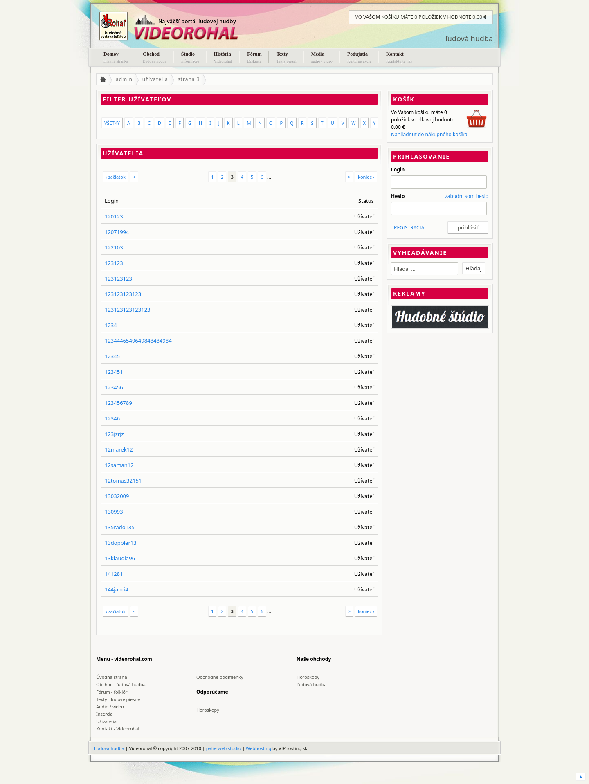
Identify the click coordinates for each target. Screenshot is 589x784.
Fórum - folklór (111, 692)
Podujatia (359, 58)
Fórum (254, 58)
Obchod (154, 58)
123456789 (118, 403)
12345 (112, 356)
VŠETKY (112, 123)
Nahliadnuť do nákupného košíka (429, 134)
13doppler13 (121, 542)
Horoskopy (308, 677)
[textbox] (424, 268)
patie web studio (223, 748)
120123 (114, 216)
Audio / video (110, 706)
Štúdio (190, 58)
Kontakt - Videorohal (117, 729)
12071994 (117, 232)
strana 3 (189, 79)
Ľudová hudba (312, 684)
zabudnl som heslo (466, 196)
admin (124, 79)
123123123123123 (128, 309)
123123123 (118, 278)
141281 (114, 573)
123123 (114, 263)
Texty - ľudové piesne (118, 699)
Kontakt (399, 58)
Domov (115, 58)
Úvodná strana (111, 677)
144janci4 (116, 589)
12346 (112, 418)
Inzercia (104, 714)
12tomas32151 (123, 480)
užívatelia (155, 79)
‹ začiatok (115, 177)
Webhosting (258, 748)
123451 (114, 371)
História (223, 58)
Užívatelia (106, 721)
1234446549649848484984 (138, 340)
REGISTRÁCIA (409, 227)
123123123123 (123, 294)
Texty (287, 58)
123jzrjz (114, 434)
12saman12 (119, 465)
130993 (114, 511)
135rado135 (120, 527)
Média (322, 58)
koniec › (366, 177)
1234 (111, 325)
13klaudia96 (120, 558)
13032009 (117, 496)
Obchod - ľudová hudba (121, 684)
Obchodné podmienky (219, 677)
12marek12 (119, 449)
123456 (114, 387)
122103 (114, 247)
